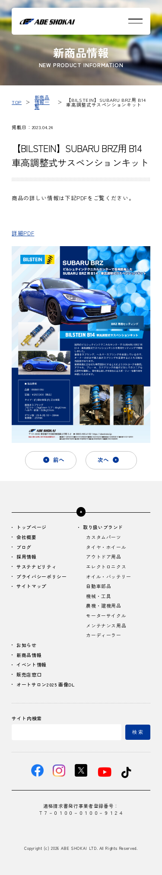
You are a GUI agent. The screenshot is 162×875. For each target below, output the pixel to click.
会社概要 (26, 537)
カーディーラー (103, 635)
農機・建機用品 (103, 606)
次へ (103, 459)
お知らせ (26, 645)
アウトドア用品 (103, 557)
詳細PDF (23, 233)
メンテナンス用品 (106, 626)
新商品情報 (28, 655)
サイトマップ (31, 586)
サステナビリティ (36, 567)
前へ (58, 459)
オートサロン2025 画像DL (45, 685)
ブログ (24, 547)
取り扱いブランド (103, 527)
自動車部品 (98, 586)
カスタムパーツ (103, 537)
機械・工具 (98, 596)
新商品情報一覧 (42, 102)
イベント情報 (31, 665)
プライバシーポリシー (41, 577)
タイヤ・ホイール (106, 547)
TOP (17, 101)
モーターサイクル (106, 616)
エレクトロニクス (106, 567)
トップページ (31, 527)
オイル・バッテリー (108, 577)
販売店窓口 (28, 675)
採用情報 (26, 557)
